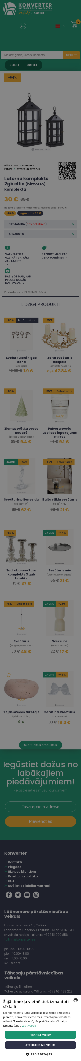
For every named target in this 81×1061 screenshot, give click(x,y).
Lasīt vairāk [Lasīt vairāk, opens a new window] (29, 1026)
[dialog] (40, 530)
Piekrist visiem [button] (40, 1035)
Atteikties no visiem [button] (40, 1045)
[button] (40, 1054)
